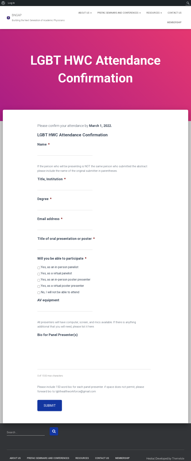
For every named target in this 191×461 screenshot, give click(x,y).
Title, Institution (51, 179)
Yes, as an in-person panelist (59, 267)
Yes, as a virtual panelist (56, 273)
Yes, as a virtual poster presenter (62, 286)
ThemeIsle (178, 458)
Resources (154, 13)
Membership (174, 22)
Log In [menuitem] (11, 3)
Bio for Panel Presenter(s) (57, 335)
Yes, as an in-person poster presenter (65, 279)
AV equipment (48, 300)
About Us (85, 13)
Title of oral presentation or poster (66, 239)
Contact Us (174, 13)
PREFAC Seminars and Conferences (119, 13)
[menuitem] (3, 3)
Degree (44, 199)
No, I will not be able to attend (60, 292)
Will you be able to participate (61, 258)
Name (43, 144)
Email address (49, 219)
